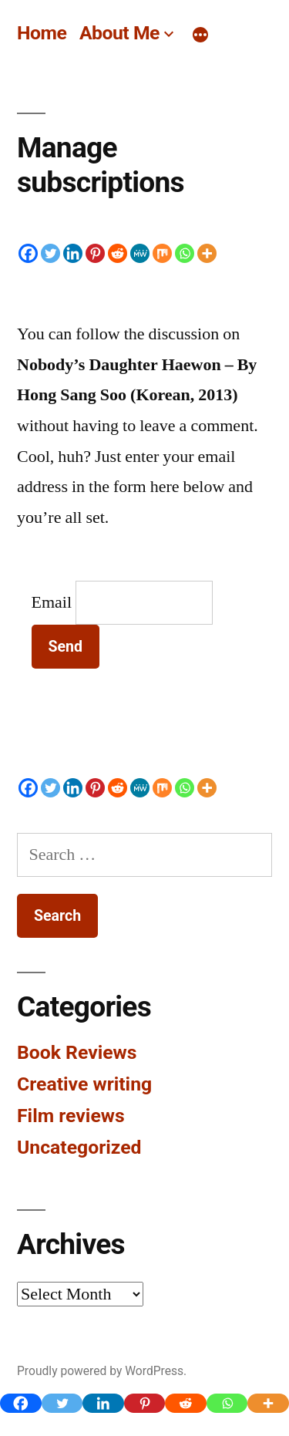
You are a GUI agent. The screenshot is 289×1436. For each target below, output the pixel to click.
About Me (119, 33)
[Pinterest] (95, 253)
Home (41, 33)
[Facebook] (28, 253)
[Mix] (162, 253)
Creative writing (84, 1084)
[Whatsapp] (184, 253)
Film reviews (71, 1115)
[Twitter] (50, 253)
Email (52, 602)
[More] (200, 35)
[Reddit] (117, 253)
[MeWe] (140, 253)
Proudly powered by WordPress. (102, 1371)
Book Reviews (77, 1052)
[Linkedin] (72, 253)
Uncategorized (79, 1147)
